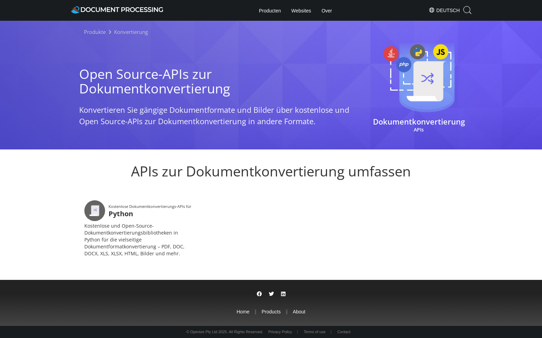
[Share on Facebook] (259, 294)
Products (271, 311)
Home (242, 311)
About (299, 311)
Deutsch (444, 10)
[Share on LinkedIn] (283, 294)
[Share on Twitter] (271, 294)
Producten (270, 10)
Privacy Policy (280, 332)
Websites (301, 10)
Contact (344, 332)
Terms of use (315, 332)
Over (326, 10)
